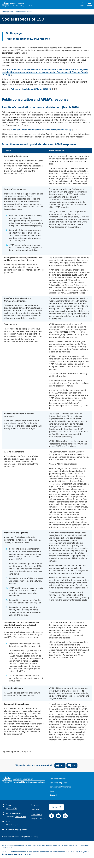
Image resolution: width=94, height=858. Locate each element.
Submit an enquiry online (16, 829)
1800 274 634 (20, 816)
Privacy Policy (36, 814)
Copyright (35, 805)
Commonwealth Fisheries (60, 787)
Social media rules (38, 819)
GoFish (55, 807)
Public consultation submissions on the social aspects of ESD (40, 129)
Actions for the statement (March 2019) (29, 89)
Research (54, 795)
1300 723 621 (11, 808)
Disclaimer (35, 810)
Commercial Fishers (58, 779)
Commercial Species (58, 783)
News (52, 791)
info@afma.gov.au (13, 824)
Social (10, 12)
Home (4, 12)
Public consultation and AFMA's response (28, 38)
